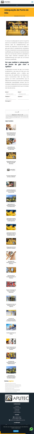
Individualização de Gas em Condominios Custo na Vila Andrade (11, 191)
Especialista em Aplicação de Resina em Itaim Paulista (11, 377)
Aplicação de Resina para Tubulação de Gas (13, 385)
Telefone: (7, 96)
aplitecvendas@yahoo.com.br (17, 420)
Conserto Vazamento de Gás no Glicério (11, 176)
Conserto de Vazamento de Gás (11, 391)
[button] (32, 2)
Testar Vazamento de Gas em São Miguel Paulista (11, 348)
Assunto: (20, 96)
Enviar (17, 112)
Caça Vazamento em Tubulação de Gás (12, 390)
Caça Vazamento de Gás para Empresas (12, 389)
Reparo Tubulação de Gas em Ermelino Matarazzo (11, 291)
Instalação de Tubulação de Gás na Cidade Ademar (11, 362)
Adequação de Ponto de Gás (10, 383)
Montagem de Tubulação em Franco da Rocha (11, 262)
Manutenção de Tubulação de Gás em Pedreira (11, 277)
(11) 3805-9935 (17, 417)
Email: (19, 92)
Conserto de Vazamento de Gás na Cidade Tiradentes (11, 319)
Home (17, 406)
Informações (17, 412)
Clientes (17, 409)
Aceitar (16, 431)
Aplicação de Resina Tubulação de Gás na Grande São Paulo (11, 234)
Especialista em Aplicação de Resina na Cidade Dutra (11, 205)
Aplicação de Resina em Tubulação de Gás (13, 384)
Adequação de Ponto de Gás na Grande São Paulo (11, 162)
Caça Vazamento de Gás (9, 388)
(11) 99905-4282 (17, 418)
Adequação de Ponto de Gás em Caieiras (11, 248)
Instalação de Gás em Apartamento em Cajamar (11, 305)
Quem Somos (17, 407)
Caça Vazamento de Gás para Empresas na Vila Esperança (11, 134)
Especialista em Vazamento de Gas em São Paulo (11, 148)
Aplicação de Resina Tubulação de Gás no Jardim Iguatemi (11, 219)
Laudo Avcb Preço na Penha (11, 333)
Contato (17, 410)
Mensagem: (8, 101)
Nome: (7, 92)
